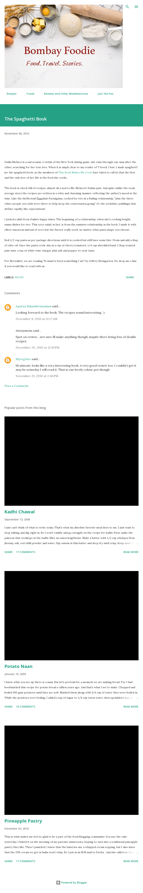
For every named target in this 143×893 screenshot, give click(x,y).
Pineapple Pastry (23, 821)
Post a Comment (16, 386)
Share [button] (130, 277)
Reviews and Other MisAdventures (64, 93)
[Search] (127, 6)
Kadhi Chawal (19, 512)
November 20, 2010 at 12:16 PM (37, 347)
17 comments (25, 552)
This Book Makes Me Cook (75, 172)
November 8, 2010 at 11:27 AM (36, 319)
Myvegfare (23, 359)
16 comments (25, 706)
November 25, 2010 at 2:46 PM (37, 376)
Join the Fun (103, 93)
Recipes (9, 93)
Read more (131, 552)
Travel (28, 93)
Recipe (19, 277)
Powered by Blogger (71, 882)
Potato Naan (18, 666)
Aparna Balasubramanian (33, 306)
